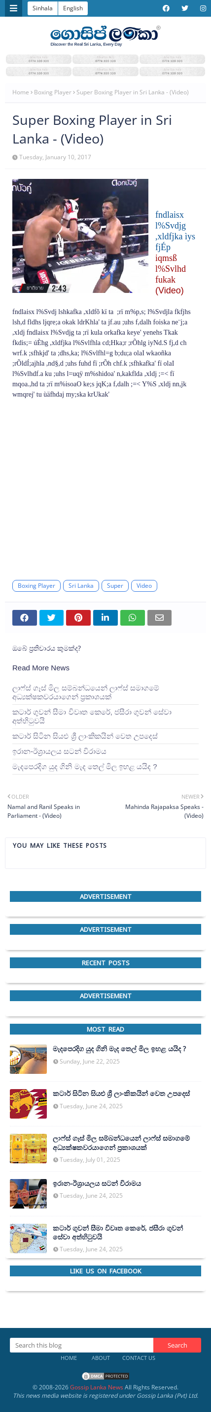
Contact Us (138, 1357)
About (101, 1357)
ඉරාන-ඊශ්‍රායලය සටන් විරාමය (59, 751)
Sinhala (43, 8)
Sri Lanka (81, 585)
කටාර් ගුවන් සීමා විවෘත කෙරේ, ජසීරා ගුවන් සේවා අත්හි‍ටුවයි (92, 716)
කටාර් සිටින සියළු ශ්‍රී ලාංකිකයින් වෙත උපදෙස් (85, 736)
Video (144, 585)
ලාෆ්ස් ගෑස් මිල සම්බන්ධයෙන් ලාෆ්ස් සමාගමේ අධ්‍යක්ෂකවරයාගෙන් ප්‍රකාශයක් (85, 692)
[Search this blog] (81, 1345)
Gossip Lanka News (96, 1387)
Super (115, 585)
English (73, 8)
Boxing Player (52, 92)
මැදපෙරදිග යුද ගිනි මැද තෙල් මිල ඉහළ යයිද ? (84, 766)
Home (20, 92)
